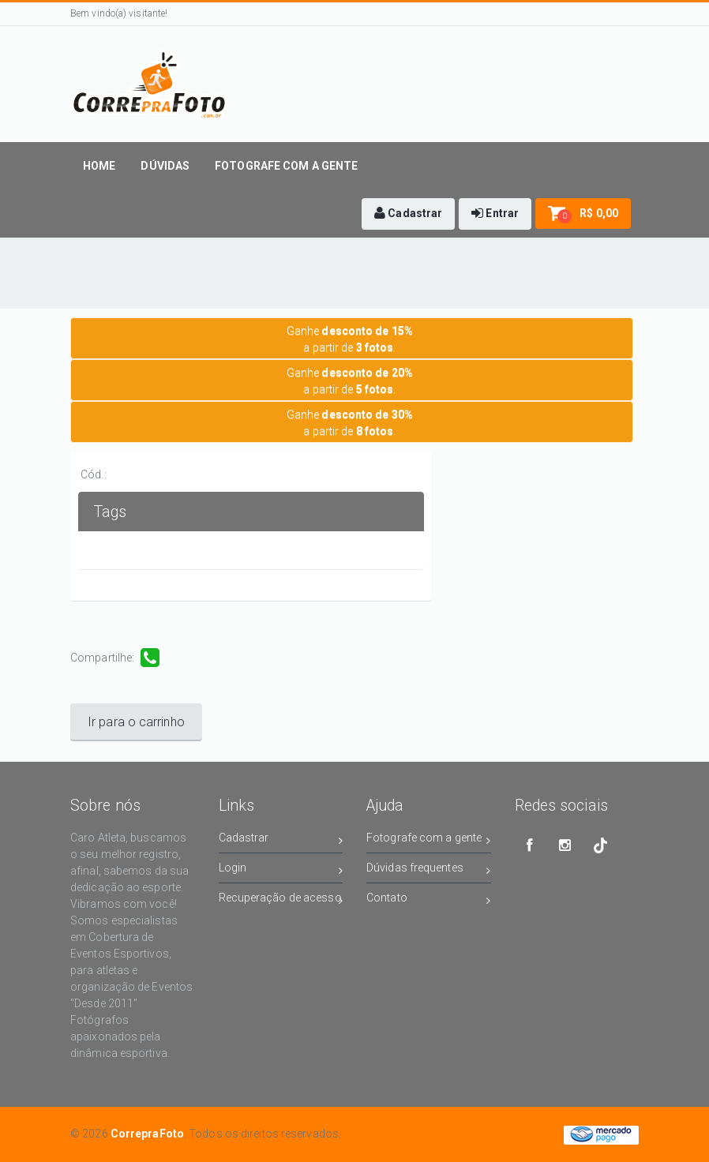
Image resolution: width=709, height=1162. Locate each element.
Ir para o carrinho (136, 721)
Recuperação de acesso (281, 900)
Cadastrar (281, 840)
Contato (428, 900)
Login (281, 870)
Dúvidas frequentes (428, 870)
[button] (408, 214)
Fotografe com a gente (428, 840)
